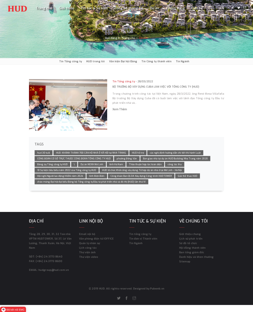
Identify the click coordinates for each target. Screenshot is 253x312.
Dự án (154, 8)
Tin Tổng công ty (70, 61)
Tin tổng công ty (140, 234)
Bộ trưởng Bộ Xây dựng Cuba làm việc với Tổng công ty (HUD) (155, 86)
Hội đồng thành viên (192, 248)
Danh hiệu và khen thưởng (196, 257)
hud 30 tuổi (43, 152)
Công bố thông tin (129, 8)
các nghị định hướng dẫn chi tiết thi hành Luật (175, 152)
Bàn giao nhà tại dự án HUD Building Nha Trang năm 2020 (175, 158)
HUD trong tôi (95, 61)
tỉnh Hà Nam (116, 164)
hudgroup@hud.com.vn (53, 270)
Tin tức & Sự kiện (94, 8)
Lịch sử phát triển (190, 238)
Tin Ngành (182, 61)
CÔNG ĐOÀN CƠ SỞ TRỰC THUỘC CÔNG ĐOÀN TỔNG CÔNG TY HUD (74, 158)
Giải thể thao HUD (187, 175)
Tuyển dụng (175, 8)
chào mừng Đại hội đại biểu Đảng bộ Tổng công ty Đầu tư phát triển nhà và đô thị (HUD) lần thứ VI (91, 181)
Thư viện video (88, 257)
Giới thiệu (66, 8)
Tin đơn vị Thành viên (143, 238)
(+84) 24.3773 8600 (49, 261)
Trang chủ (44, 8)
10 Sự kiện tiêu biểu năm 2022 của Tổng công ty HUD (66, 170)
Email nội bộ (87, 234)
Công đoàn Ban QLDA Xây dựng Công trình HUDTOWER (141, 175)
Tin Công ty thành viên (156, 61)
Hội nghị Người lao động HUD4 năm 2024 (60, 175)
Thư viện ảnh (87, 252)
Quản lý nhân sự (89, 243)
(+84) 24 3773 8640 (49, 256)
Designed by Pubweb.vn (148, 288)
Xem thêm (119, 109)
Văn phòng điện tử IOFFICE (96, 238)
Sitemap (184, 261)
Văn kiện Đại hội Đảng (123, 61)
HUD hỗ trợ (138, 152)
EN (222, 8)
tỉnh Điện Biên (96, 175)
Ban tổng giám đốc (191, 252)
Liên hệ (197, 8)
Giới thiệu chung (190, 234)
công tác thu (175, 164)
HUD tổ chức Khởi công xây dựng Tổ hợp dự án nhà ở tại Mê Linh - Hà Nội (142, 170)
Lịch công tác (88, 248)
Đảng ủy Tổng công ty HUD (52, 164)
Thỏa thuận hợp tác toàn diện (145, 164)
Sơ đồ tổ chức (188, 243)
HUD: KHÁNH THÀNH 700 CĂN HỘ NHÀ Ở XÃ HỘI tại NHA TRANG (91, 152)
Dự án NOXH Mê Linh (92, 164)
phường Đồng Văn (127, 158)
